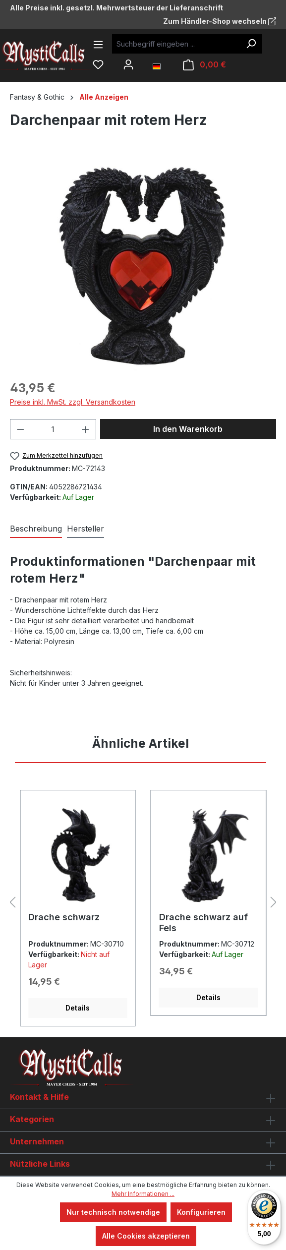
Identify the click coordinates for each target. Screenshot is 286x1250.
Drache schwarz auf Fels (203, 922)
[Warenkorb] (204, 65)
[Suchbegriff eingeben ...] (176, 44)
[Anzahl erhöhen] (85, 429)
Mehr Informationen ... (143, 1193)
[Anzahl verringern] (20, 429)
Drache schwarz (64, 917)
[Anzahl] (53, 429)
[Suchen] (250, 44)
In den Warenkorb (188, 429)
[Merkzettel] (98, 64)
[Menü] (98, 45)
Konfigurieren (201, 1212)
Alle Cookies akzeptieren (146, 1236)
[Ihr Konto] (128, 64)
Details (77, 1008)
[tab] (36, 529)
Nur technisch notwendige (113, 1212)
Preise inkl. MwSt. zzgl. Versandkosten (72, 402)
